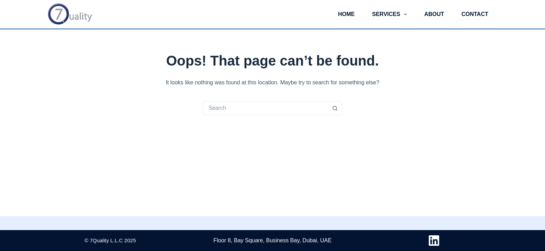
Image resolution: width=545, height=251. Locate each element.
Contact (474, 14)
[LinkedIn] (434, 240)
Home (346, 14)
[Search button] (335, 108)
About (434, 14)
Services (391, 14)
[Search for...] (265, 108)
